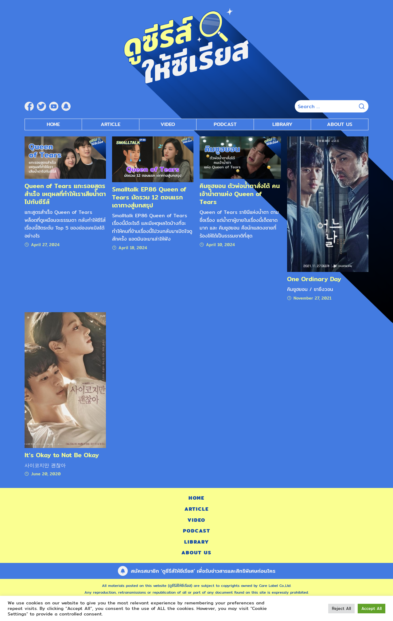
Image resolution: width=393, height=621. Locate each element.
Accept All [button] (371, 608)
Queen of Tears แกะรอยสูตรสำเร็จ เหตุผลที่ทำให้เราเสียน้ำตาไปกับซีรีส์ (65, 193)
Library (282, 124)
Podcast (196, 531)
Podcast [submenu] (225, 124)
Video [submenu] (168, 124)
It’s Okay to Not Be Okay (62, 455)
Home (53, 124)
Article (110, 124)
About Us (339, 124)
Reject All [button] (341, 608)
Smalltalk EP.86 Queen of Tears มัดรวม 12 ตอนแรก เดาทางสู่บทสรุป (149, 197)
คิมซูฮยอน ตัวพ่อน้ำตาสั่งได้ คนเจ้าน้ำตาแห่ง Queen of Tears (240, 193)
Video (196, 520)
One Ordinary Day (314, 279)
